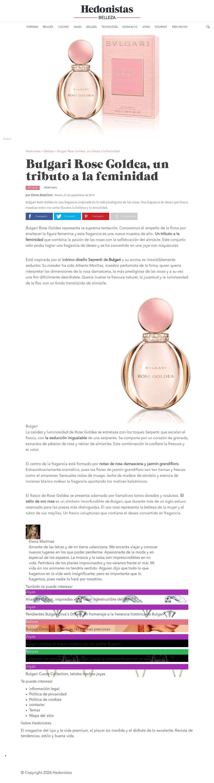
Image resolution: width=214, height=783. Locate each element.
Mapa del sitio (41, 716)
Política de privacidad (47, 694)
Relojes (48, 27)
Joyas (146, 27)
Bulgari (115, 260)
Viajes (78, 27)
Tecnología (109, 27)
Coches (63, 27)
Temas (34, 710)
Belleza (91, 27)
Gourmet (161, 27)
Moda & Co (129, 27)
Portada (32, 27)
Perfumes (51, 188)
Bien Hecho (179, 27)
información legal (44, 689)
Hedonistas (107, 10)
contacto (36, 705)
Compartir (41, 216)
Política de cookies (45, 700)
